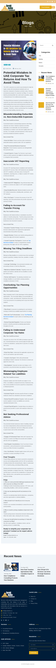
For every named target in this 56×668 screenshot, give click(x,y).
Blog (32, 601)
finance (40, 62)
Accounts (41, 66)
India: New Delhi (7, 650)
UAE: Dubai (5, 643)
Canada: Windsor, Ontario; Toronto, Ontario (13, 645)
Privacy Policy (34, 603)
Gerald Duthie (8, 68)
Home (25, 26)
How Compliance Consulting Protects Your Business (50, 79)
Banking (41, 59)
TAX (40, 55)
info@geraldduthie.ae (7, 610)
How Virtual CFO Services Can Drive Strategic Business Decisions (50, 106)
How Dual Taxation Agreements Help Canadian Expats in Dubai (50, 92)
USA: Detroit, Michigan (8, 648)
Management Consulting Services (11, 633)
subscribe (33, 652)
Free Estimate (45, 7)
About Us (33, 596)
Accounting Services (8, 628)
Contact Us (33, 598)
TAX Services (6, 631)
